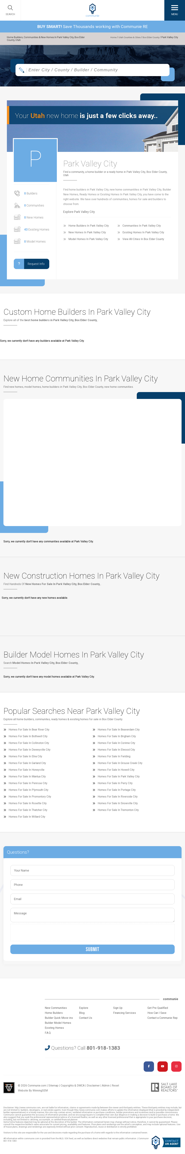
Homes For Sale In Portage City (117, 791)
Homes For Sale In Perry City (115, 785)
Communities (34, 207)
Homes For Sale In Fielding (114, 758)
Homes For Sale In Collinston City (29, 744)
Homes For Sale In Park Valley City (119, 778)
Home (109, 37)
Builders (30, 195)
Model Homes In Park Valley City (88, 240)
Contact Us (85, 1019)
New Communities (56, 1009)
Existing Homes (36, 231)
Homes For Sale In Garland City (27, 764)
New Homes (33, 219)
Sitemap (53, 1087)
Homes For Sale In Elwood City (116, 751)
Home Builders (54, 1014)
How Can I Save (156, 1014)
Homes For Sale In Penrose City (28, 785)
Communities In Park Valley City (141, 227)
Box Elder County (150, 37)
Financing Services (124, 1014)
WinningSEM (40, 1092)
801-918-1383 (103, 1050)
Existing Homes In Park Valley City (143, 234)
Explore (83, 1009)
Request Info (29, 265)
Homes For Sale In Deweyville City (29, 751)
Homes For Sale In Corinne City (116, 744)
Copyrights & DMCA (73, 1087)
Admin (106, 1087)
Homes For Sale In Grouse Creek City (120, 764)
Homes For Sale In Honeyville (26, 771)
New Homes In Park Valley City (87, 234)
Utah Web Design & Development (8, 1089)
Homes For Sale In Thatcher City (28, 811)
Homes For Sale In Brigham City (117, 738)
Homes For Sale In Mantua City (27, 778)
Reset (115, 1087)
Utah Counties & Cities (127, 37)
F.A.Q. (48, 1034)
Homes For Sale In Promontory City (30, 798)
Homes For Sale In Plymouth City (28, 791)
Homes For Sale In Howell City (116, 771)
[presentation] (38, 934)
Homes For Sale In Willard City (27, 818)
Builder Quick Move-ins (59, 1019)
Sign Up (117, 1009)
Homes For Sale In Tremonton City (118, 811)
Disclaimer (93, 1087)
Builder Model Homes (58, 1024)
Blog (82, 1014)
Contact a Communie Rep (162, 1019)
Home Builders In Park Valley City (88, 227)
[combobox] (92, 72)
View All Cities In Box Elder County (143, 240)
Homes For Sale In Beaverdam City (119, 731)
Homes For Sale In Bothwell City (28, 738)
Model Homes (35, 243)
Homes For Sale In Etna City (25, 758)
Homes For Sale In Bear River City (29, 731)
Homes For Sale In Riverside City (118, 798)
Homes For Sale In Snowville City (118, 805)
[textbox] (100, 71)
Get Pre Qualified (157, 1009)
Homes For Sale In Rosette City (28, 805)
